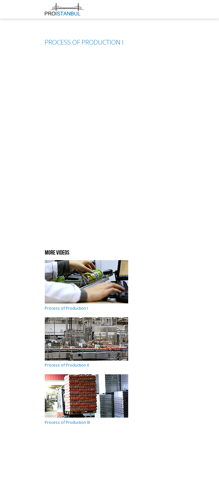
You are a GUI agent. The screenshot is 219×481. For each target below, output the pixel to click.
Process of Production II (86, 362)
